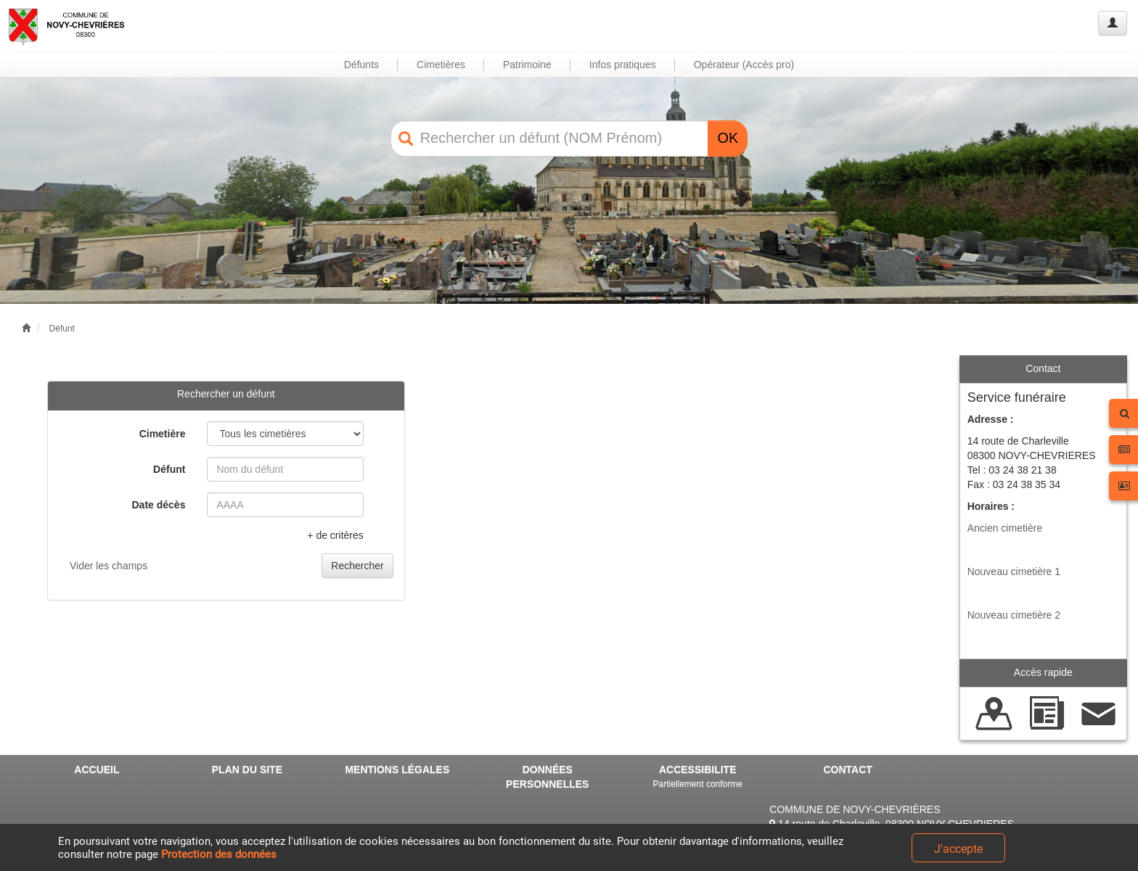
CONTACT (847, 769)
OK (727, 138)
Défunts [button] (361, 64)
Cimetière (162, 433)
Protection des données (219, 854)
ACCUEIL (96, 769)
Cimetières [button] (441, 64)
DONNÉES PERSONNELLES (547, 777)
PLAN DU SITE (247, 769)
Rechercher (357, 565)
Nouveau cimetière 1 (1013, 571)
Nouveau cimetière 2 (1013, 615)
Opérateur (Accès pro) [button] (744, 64)
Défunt (62, 328)
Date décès (159, 505)
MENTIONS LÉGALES (397, 769)
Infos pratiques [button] (622, 64)
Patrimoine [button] (527, 64)
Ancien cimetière (1005, 528)
